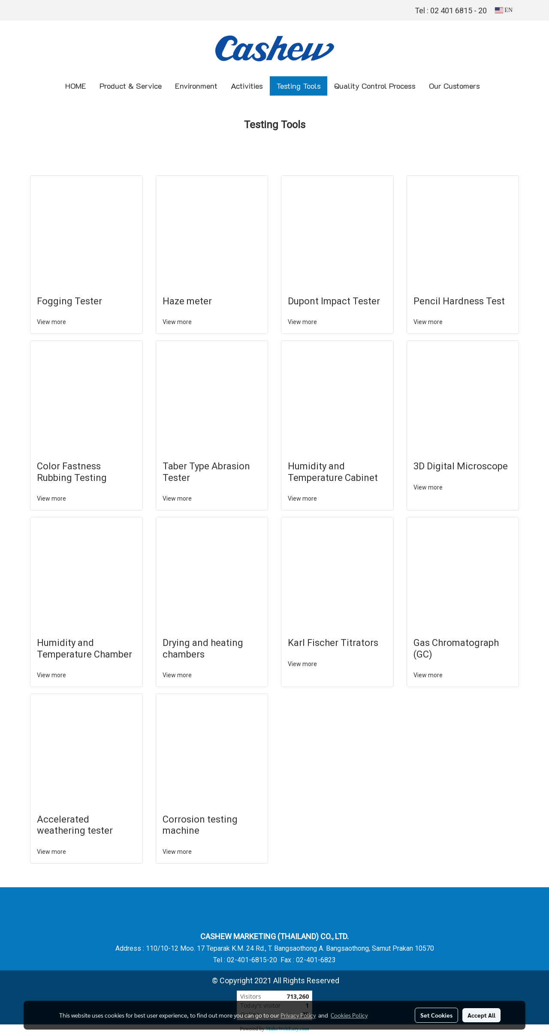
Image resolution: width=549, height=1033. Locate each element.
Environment (196, 86)
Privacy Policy (298, 1015)
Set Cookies (436, 1015)
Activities (247, 86)
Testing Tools (298, 86)
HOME (75, 86)
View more (52, 321)
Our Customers (454, 86)
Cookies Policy (349, 1015)
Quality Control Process (375, 86)
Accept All (481, 1015)
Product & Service (131, 86)
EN (504, 10)
